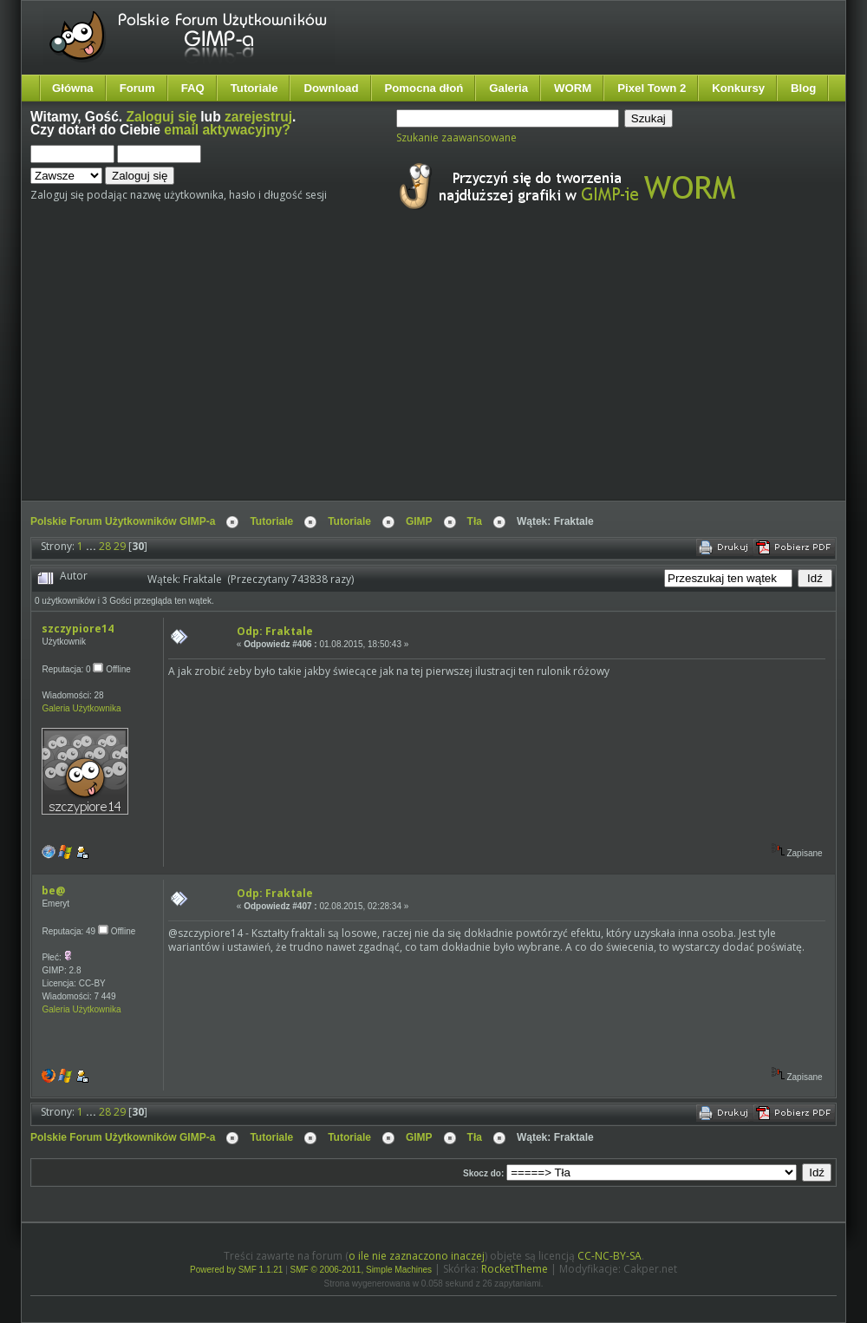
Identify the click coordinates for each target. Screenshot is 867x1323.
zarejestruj (258, 116)
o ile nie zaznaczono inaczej (417, 1255)
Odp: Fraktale (275, 631)
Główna (73, 88)
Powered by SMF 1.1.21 (236, 1269)
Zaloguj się (162, 116)
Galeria (508, 88)
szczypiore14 (78, 628)
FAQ (193, 88)
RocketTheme (514, 1268)
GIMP (419, 521)
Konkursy (738, 88)
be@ (53, 890)
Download (330, 88)
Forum (137, 88)
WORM (572, 88)
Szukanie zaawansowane (456, 137)
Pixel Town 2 (651, 88)
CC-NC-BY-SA (609, 1255)
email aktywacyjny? (227, 129)
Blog (803, 88)
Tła (474, 521)
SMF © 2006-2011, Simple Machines (361, 1269)
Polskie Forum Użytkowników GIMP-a (122, 521)
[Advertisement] (348, 371)
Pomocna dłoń (424, 88)
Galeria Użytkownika (81, 708)
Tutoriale (254, 88)
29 (120, 546)
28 (105, 546)
